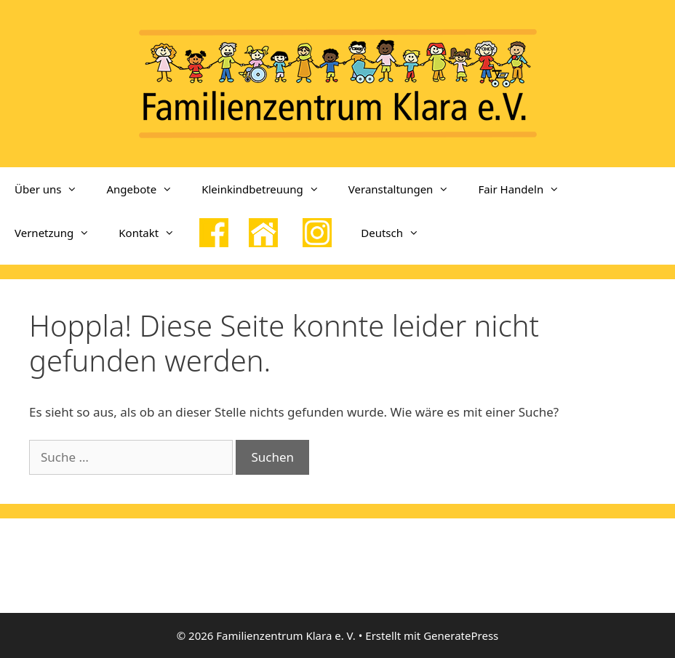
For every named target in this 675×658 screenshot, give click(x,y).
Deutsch (397, 232)
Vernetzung (59, 232)
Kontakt (154, 232)
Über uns (53, 189)
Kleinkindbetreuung (267, 189)
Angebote (146, 189)
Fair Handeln (526, 189)
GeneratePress (460, 635)
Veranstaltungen (406, 189)
